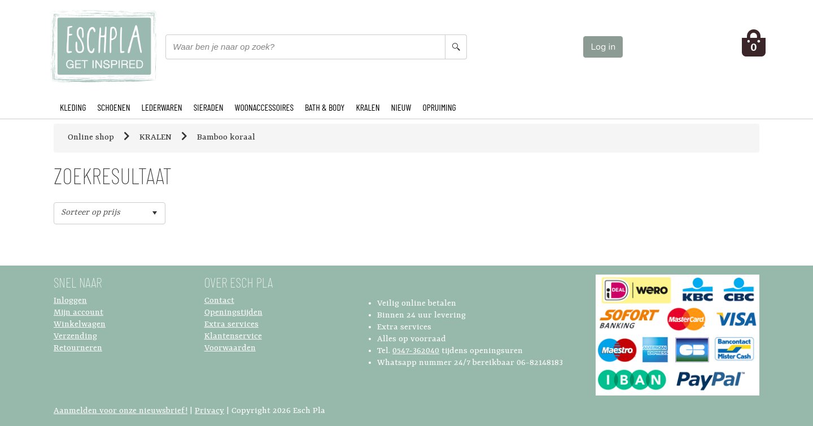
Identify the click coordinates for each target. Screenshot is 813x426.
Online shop (91, 137)
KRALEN (367, 107)
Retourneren (78, 348)
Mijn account (78, 313)
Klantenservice (233, 336)
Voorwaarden (230, 348)
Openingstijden (233, 313)
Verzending (75, 336)
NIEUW (401, 107)
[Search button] (455, 46)
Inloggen (70, 301)
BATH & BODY (324, 107)
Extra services (231, 324)
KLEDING (73, 107)
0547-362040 (415, 351)
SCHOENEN (113, 107)
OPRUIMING (439, 107)
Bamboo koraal (226, 137)
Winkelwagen (80, 324)
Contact (219, 301)
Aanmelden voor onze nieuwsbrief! (120, 411)
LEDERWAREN (162, 107)
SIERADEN (209, 107)
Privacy (209, 411)
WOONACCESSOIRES (264, 107)
